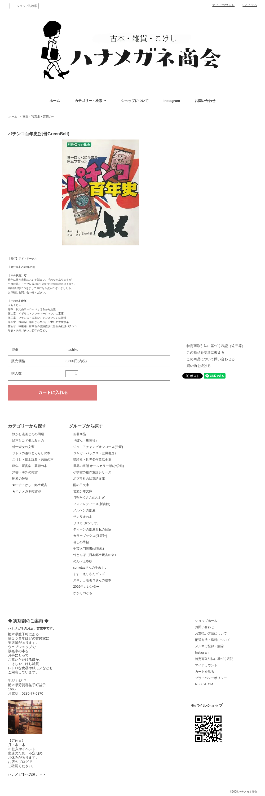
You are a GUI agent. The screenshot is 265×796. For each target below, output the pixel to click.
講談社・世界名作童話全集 (92, 459)
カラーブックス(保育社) (90, 536)
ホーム (55, 101)
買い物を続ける (199, 366)
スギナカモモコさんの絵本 (92, 580)
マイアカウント (223, 5)
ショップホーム (206, 621)
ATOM (208, 684)
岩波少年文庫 (82, 491)
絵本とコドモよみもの (28, 440)
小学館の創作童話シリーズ (92, 472)
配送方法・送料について (212, 640)
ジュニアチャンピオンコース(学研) (98, 447)
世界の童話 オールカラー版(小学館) (98, 466)
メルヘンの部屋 (84, 510)
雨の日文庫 (81, 485)
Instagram (172, 101)
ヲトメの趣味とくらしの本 (31, 453)
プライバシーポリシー (211, 678)
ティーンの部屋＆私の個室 (92, 529)
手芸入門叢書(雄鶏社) (88, 548)
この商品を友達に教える (205, 352)
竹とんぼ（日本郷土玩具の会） (95, 555)
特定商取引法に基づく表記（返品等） (216, 346)
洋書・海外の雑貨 (25, 472)
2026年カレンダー (86, 586)
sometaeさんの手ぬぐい (90, 567)
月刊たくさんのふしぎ (89, 498)
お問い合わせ (205, 101)
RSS (198, 684)
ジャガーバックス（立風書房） (95, 453)
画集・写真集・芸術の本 (39, 116)
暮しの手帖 (81, 542)
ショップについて (135, 101)
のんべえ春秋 (82, 561)
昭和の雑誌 (20, 478)
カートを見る (204, 671)
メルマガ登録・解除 (209, 646)
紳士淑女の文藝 (23, 447)
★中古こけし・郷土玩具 (29, 485)
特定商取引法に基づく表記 (214, 659)
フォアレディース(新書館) (91, 504)
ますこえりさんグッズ (89, 574)
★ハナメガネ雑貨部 (26, 491)
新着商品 (79, 434)
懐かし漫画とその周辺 (28, 434)
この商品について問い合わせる (211, 359)
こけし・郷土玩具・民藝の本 (33, 459)
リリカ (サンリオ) (85, 523)
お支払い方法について (211, 633)
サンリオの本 (82, 517)
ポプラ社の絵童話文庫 (89, 478)
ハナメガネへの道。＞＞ (27, 774)
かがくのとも (82, 593)
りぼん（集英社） (86, 440)
